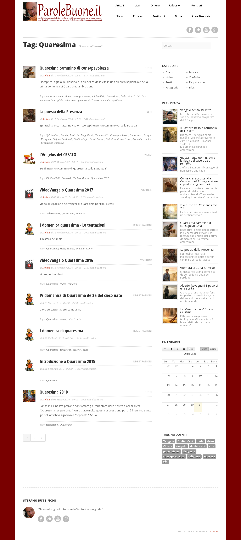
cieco (63, 319)
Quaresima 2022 (100, 178)
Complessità (101, 135)
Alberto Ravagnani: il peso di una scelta (199, 287)
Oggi (191, 349)
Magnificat (87, 135)
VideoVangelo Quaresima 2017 (66, 190)
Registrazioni (197, 82)
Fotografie (172, 87)
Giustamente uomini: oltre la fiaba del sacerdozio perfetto (197, 160)
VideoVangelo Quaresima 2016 (66, 260)
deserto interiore (137, 96)
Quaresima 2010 (54, 392)
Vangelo (72, 283)
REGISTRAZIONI (142, 225)
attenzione (70, 100)
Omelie (155, 5)
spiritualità (98, 96)
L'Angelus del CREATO (58, 154)
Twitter (198, 30)
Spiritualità (52, 135)
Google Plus (214, 30)
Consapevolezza (119, 135)
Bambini (80, 213)
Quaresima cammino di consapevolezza (74, 68)
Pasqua (148, 135)
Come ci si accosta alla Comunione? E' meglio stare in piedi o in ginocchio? (199, 181)
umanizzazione (48, 100)
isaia (123, 96)
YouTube (194, 77)
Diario (169, 72)
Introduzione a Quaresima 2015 (67, 361)
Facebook (189, 30)
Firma (178, 16)
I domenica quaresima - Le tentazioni (72, 225)
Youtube (206, 30)
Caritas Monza (81, 178)
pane (85, 349)
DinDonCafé (80, 139)
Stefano (46, 75)
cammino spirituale (111, 100)
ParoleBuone (97, 139)
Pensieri (196, 5)
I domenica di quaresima (61, 331)
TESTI (148, 68)
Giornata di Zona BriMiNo (197, 268)
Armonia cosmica (142, 139)
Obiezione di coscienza (118, 139)
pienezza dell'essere (88, 100)
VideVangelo (53, 213)
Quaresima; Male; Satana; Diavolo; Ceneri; (70, 248)
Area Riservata (201, 16)
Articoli (120, 5)
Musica (193, 72)
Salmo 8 (66, 178)
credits (214, 531)
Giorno (213, 349)
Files (192, 87)
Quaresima (135, 135)
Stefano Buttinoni (62, 139)
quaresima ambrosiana (58, 96)
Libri (137, 5)
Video (63, 283)
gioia (60, 100)
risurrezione (112, 96)
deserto (77, 349)
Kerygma (46, 139)
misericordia (75, 319)
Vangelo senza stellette (195, 110)
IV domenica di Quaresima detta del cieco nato (81, 295)
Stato (119, 16)
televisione (52, 424)
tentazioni (65, 349)
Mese (204, 349)
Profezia (74, 135)
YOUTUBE (146, 190)
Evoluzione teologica (52, 142)
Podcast (138, 16)
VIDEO (148, 154)
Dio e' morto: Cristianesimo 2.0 (198, 206)
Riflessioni (175, 5)
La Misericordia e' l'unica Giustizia (196, 310)
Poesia (64, 135)
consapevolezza (81, 96)
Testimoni (159, 16)
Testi (169, 82)
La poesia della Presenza (61, 111)
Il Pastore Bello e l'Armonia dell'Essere (198, 129)
